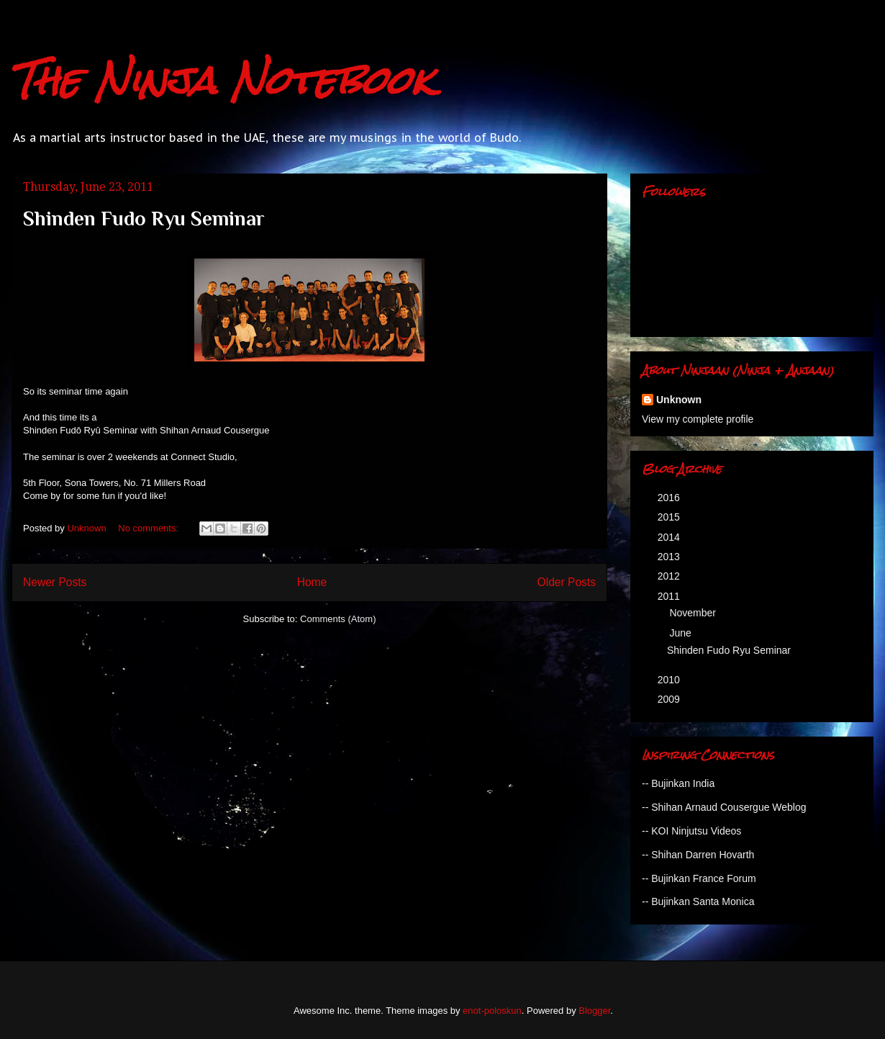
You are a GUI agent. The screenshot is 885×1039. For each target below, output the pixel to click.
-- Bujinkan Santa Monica (698, 901)
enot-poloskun (492, 1010)
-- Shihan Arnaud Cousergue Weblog (724, 807)
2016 (670, 497)
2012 (670, 576)
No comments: (149, 528)
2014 (670, 537)
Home (312, 582)
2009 (670, 699)
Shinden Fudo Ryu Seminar (144, 218)
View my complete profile (697, 419)
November (693, 613)
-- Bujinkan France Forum (699, 878)
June (681, 633)
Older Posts (566, 582)
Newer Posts (54, 582)
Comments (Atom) (338, 618)
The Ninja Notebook (222, 80)
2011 (670, 596)
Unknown (679, 399)
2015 (670, 517)
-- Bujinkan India (678, 783)
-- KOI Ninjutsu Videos (691, 831)
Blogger (594, 1010)
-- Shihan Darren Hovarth (698, 854)
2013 (670, 556)
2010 (670, 679)
